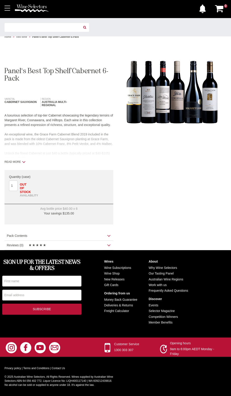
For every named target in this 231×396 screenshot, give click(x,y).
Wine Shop (112, 273)
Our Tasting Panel (161, 273)
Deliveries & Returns (118, 305)
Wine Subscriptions (117, 268)
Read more (15, 162)
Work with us (158, 285)
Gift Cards (111, 285)
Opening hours (180, 343)
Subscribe (42, 309)
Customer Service (126, 344)
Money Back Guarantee (120, 299)
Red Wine (21, 36)
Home (8, 36)
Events (153, 305)
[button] (203, 7)
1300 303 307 (124, 350)
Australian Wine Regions (166, 279)
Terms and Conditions (36, 368)
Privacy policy (13, 368)
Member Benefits (161, 322)
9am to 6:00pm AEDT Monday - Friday (192, 351)
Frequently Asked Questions (168, 290)
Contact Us (58, 368)
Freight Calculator (116, 311)
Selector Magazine (162, 311)
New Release (113, 279)
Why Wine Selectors (163, 268)
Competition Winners (163, 317)
